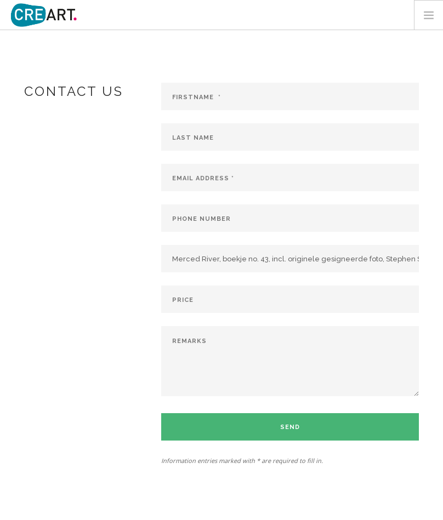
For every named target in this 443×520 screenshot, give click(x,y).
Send (290, 427)
